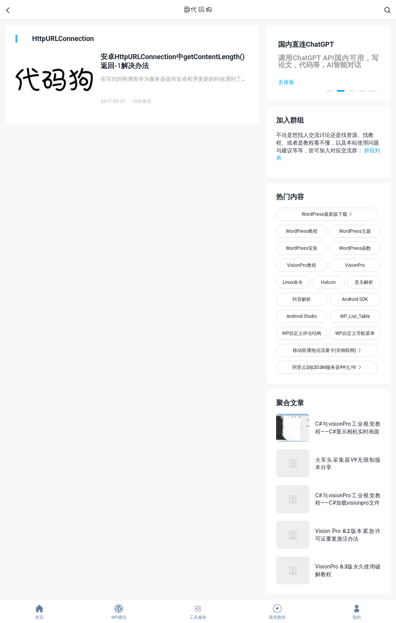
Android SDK (355, 299)
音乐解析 (364, 282)
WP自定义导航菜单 (355, 333)
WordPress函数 (355, 248)
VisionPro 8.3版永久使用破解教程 (348, 570)
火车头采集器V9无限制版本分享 (348, 463)
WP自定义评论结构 (301, 333)
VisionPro (355, 265)
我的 (356, 612)
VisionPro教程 (301, 265)
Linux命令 (293, 282)
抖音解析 (301, 299)
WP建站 (119, 612)
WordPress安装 (301, 248)
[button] (330, 91)
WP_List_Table (355, 316)
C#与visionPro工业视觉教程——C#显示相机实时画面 (348, 427)
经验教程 (142, 101)
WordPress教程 (301, 231)
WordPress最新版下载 (327, 214)
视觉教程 (277, 612)
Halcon (328, 282)
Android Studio (302, 316)
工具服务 (198, 612)
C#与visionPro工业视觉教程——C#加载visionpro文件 (348, 499)
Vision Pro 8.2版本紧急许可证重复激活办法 (348, 534)
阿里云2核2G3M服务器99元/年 (327, 367)
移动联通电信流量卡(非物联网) (327, 350)
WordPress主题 (355, 231)
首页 (39, 612)
